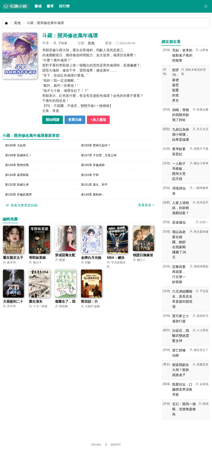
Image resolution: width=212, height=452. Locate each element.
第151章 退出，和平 (96, 187)
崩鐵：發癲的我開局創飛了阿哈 (180, 115)
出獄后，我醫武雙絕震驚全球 (180, 336)
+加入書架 (98, 119)
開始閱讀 (52, 119)
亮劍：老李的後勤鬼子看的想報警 (182, 55)
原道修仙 (179, 222)
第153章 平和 (91, 176)
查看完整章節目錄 (21, 208)
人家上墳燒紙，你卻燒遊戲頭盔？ (180, 208)
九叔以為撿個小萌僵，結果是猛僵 (180, 134)
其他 (17, 23)
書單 (50, 6)
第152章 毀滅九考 (18, 187)
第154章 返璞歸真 (18, 176)
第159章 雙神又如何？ (98, 145)
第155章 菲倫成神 (94, 166)
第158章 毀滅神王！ (20, 156)
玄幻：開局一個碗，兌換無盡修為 (184, 409)
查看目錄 (75, 119)
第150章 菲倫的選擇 (20, 197)
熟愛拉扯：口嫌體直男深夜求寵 (182, 389)
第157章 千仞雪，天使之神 (101, 156)
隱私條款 (96, 444)
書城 (38, 6)
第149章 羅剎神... (94, 197)
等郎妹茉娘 (37, 261)
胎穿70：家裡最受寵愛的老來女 (175, 85)
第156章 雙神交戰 (18, 166)
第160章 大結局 (16, 145)
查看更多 (146, 208)
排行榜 (64, 6)
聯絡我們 (116, 444)
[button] (205, 6)
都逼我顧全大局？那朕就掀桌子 (180, 370)
